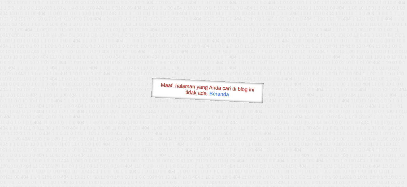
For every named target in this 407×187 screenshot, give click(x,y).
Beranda (219, 93)
